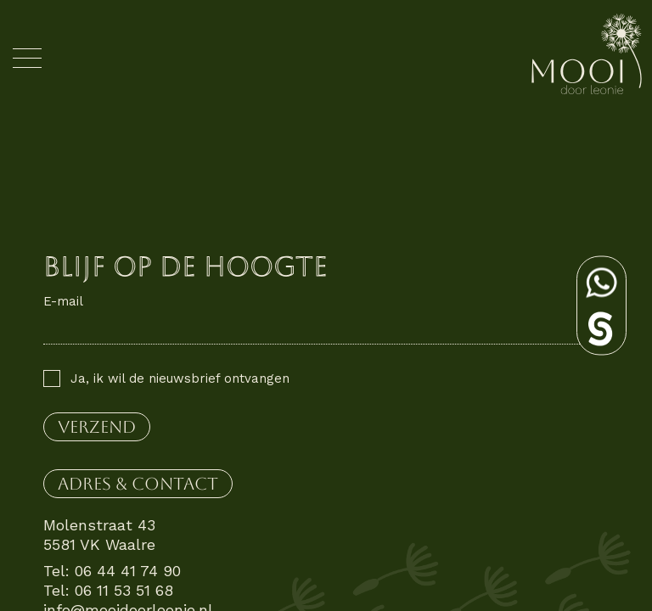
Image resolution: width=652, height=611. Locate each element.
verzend (97, 427)
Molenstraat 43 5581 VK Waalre (99, 534)
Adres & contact (138, 484)
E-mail (63, 301)
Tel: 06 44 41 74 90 (112, 571)
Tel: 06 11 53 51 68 (108, 590)
